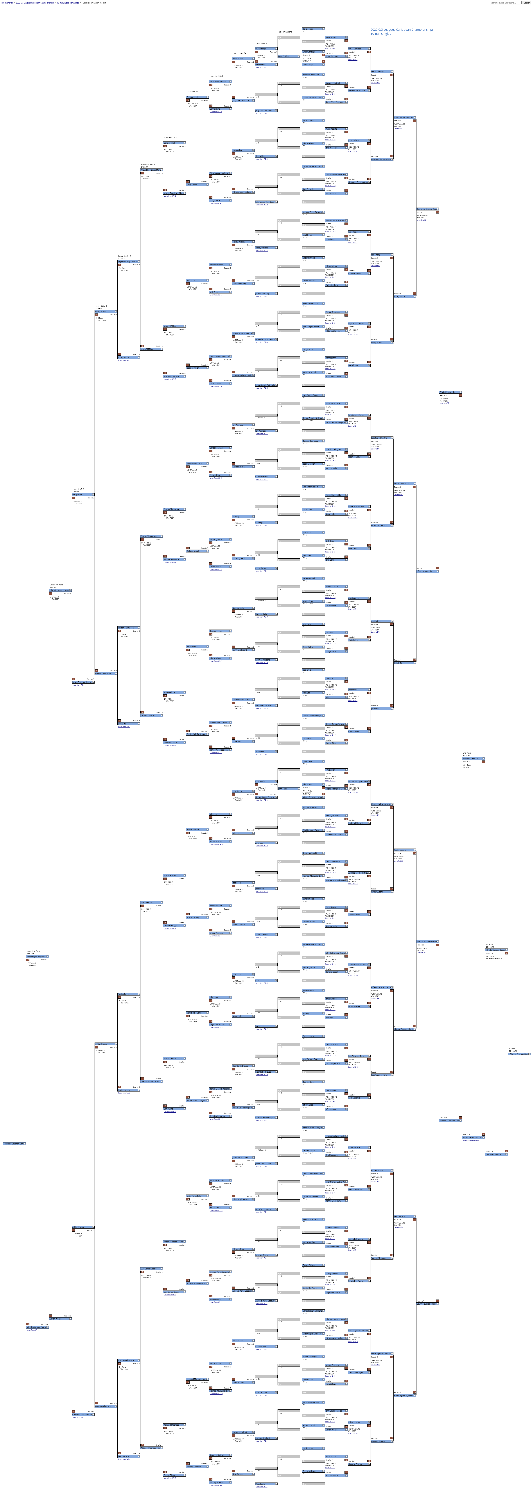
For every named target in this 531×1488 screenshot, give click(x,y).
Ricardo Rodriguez (310, 441)
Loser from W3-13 (216, 1119)
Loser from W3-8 (216, 112)
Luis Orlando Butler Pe (312, 1173)
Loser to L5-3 (398, 861)
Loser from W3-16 (216, 844)
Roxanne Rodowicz (311, 74)
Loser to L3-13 (353, 1067)
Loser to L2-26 (330, 323)
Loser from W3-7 (216, 203)
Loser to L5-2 (398, 495)
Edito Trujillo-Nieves (311, 326)
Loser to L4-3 (375, 1181)
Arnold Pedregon (310, 1356)
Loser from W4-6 (170, 379)
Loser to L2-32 (330, 48)
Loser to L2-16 (330, 781)
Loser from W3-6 (216, 295)
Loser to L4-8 (375, 632)
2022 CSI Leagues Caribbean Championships (35, 3)
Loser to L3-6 (352, 243)
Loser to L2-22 (330, 506)
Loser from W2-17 (262, 754)
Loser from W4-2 (170, 1112)
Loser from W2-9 (261, 1120)
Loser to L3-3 (352, 517)
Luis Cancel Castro (310, 395)
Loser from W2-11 (262, 1029)
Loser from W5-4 (124, 1459)
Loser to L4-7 (375, 449)
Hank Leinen (308, 1448)
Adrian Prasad (309, 1425)
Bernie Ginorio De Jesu (312, 418)
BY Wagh (306, 1013)
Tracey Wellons (309, 1265)
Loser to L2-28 (330, 231)
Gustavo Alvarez (309, 1471)
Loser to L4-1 (375, 815)
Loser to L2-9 (330, 1101)
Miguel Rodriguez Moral (313, 797)
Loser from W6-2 (78, 685)
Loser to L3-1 (352, 701)
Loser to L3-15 (353, 884)
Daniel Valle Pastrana (312, 97)
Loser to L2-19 (330, 643)
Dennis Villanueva (310, 1196)
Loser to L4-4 (375, 1364)
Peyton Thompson (310, 303)
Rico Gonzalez (309, 189)
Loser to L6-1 (421, 952)
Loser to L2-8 (330, 1147)
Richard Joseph (309, 967)
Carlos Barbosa (309, 280)
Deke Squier (308, 29)
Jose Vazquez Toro (310, 1059)
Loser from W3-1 (216, 753)
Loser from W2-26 (262, 342)
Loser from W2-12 (262, 983)
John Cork (307, 555)
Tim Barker (307, 761)
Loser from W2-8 (261, 1166)
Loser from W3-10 (216, 1394)
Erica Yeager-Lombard (312, 1333)
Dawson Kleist (309, 921)
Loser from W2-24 (262, 434)
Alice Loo (306, 693)
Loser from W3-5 (216, 386)
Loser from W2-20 (262, 617)
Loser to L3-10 (353, 1342)
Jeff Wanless (308, 1105)
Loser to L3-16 (353, 792)
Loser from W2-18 (262, 708)
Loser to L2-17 (330, 735)
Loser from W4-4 (170, 1478)
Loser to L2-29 (330, 186)
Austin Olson (308, 601)
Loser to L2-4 (330, 1330)
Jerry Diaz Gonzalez (311, 1402)
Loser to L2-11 (330, 1010)
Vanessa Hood (309, 578)
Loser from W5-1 (124, 360)
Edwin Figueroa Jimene (312, 1311)
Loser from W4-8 (170, 745)
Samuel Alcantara (310, 1219)
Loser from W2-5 (261, 1304)
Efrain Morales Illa (310, 486)
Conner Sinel (308, 738)
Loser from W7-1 (33, 1330)
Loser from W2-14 (262, 892)
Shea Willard (308, 1379)
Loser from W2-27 (262, 296)
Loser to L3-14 (353, 975)
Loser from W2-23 (262, 479)
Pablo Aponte (308, 120)
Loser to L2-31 (330, 94)
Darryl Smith (308, 349)
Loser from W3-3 (216, 569)
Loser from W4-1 (170, 928)
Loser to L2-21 (330, 552)
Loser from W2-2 (261, 1441)
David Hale (307, 509)
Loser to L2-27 (330, 277)
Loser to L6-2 (421, 220)
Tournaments (7, 3)
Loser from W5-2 (124, 727)
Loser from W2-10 (262, 1075)
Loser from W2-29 (262, 205)
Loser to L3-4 (352, 426)
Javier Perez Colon (310, 372)
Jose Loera (307, 624)
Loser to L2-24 (330, 414)
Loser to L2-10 (330, 1055)
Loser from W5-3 (124, 1093)
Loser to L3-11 (353, 1250)
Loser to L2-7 (330, 1193)
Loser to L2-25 (330, 369)
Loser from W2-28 (262, 251)
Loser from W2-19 (262, 663)
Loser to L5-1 (398, 128)
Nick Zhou (307, 532)
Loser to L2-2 (330, 1422)
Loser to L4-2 (375, 998)
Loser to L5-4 (398, 1227)
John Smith (307, 784)
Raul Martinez (308, 1082)
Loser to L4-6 (375, 266)
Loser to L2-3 (330, 1376)
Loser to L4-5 (375, 82)
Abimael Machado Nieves (313, 876)
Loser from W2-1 (261, 1487)
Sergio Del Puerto (310, 1288)
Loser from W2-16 (262, 800)
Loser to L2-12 (330, 964)
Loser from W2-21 (262, 571)
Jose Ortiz (307, 670)
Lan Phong (307, 235)
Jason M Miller (309, 464)
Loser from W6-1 (78, 1417)
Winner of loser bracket (471, 1140)
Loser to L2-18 (330, 689)
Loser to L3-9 (352, 1433)
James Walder (308, 990)
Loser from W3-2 (216, 661)
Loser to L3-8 (352, 60)
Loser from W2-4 (261, 1349)
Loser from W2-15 (262, 846)
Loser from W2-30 (262, 159)
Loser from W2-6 (261, 1258)
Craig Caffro (308, 647)
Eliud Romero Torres (311, 830)
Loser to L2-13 (330, 918)
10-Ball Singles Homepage (68, 3)
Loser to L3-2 (352, 609)
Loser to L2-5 (330, 1284)
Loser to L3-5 (352, 334)
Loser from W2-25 (262, 388)
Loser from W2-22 (262, 525)
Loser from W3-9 (216, 1485)
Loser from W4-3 (170, 1295)
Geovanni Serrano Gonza (313, 166)
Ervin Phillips (308, 64)
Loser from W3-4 (216, 478)
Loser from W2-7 (261, 1212)
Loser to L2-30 (330, 140)
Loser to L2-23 (330, 460)
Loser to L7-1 (444, 403)
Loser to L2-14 (330, 872)
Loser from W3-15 (216, 936)
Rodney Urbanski (310, 807)
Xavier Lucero (308, 899)
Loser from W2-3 (261, 1395)
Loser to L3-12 (353, 1158)
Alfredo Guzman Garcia (313, 944)
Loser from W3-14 (216, 1027)
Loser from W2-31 (262, 113)
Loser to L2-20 (330, 598)
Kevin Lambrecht (310, 853)
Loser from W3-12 (216, 1210)
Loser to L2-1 (330, 1467)
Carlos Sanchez (309, 1036)
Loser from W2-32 (262, 67)
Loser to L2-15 (330, 826)
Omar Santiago (309, 52)
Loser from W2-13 (262, 937)
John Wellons (308, 143)
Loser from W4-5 (170, 196)
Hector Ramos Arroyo (312, 715)
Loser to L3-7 (352, 151)
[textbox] (506, 2)
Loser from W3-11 (216, 1302)
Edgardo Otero (309, 258)
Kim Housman (309, 1150)
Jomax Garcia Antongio (312, 1127)
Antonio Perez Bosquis (312, 212)
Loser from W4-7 (170, 562)
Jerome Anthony (309, 1242)
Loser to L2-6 (330, 1239)
